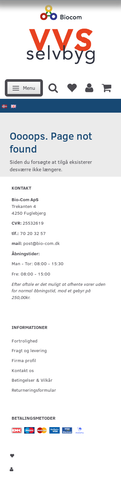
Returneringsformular (34, 390)
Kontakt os (23, 370)
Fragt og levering (29, 350)
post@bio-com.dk (41, 243)
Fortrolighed (24, 340)
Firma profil (24, 360)
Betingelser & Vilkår (32, 380)
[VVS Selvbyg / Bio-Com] (60, 37)
